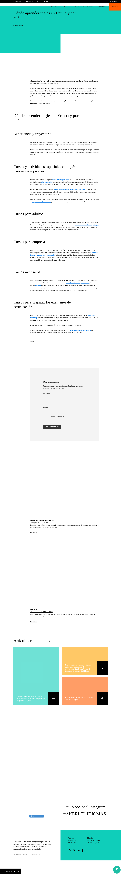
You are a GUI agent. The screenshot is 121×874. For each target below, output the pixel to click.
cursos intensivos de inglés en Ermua (77, 283)
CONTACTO (115, 6)
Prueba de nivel (29, 1)
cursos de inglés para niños (60, 179)
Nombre (46, 407)
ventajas (38, 285)
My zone (46, 1)
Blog (38, 1)
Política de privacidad (20, 854)
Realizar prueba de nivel (10, 871)
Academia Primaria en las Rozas (40, 520)
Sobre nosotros (17, 1)
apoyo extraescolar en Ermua (41, 202)
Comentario (47, 393)
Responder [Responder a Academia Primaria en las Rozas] (33, 532)
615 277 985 (72, 843)
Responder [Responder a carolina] (33, 622)
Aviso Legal (36, 854)
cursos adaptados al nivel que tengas (87, 225)
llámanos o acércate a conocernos (80, 330)
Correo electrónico (57, 417)
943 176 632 (114, 1)
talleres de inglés (46, 182)
